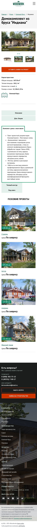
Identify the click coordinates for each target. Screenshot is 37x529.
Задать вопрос (18, 390)
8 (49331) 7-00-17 (8, 379)
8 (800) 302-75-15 (8, 376)
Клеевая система (7, 436)
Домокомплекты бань (8, 457)
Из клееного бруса (7, 454)
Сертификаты (6, 418)
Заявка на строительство (18, 396)
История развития (7, 411)
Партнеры (4, 422)
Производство (6, 415)
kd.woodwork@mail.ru (9, 385)
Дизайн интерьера (7, 469)
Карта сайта (20, 523)
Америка (4, 308)
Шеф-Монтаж (6, 479)
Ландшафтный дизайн (9, 472)
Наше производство (8, 429)
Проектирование (7, 465)
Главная (4, 14)
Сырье (3, 433)
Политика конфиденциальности (23, 518)
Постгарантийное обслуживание (12, 482)
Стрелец (4, 234)
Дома (11, 14)
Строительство (6, 475)
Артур (3, 271)
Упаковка (4, 443)
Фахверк (4, 451)
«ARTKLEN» (21, 526)
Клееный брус (20, 14)
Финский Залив (7, 345)
